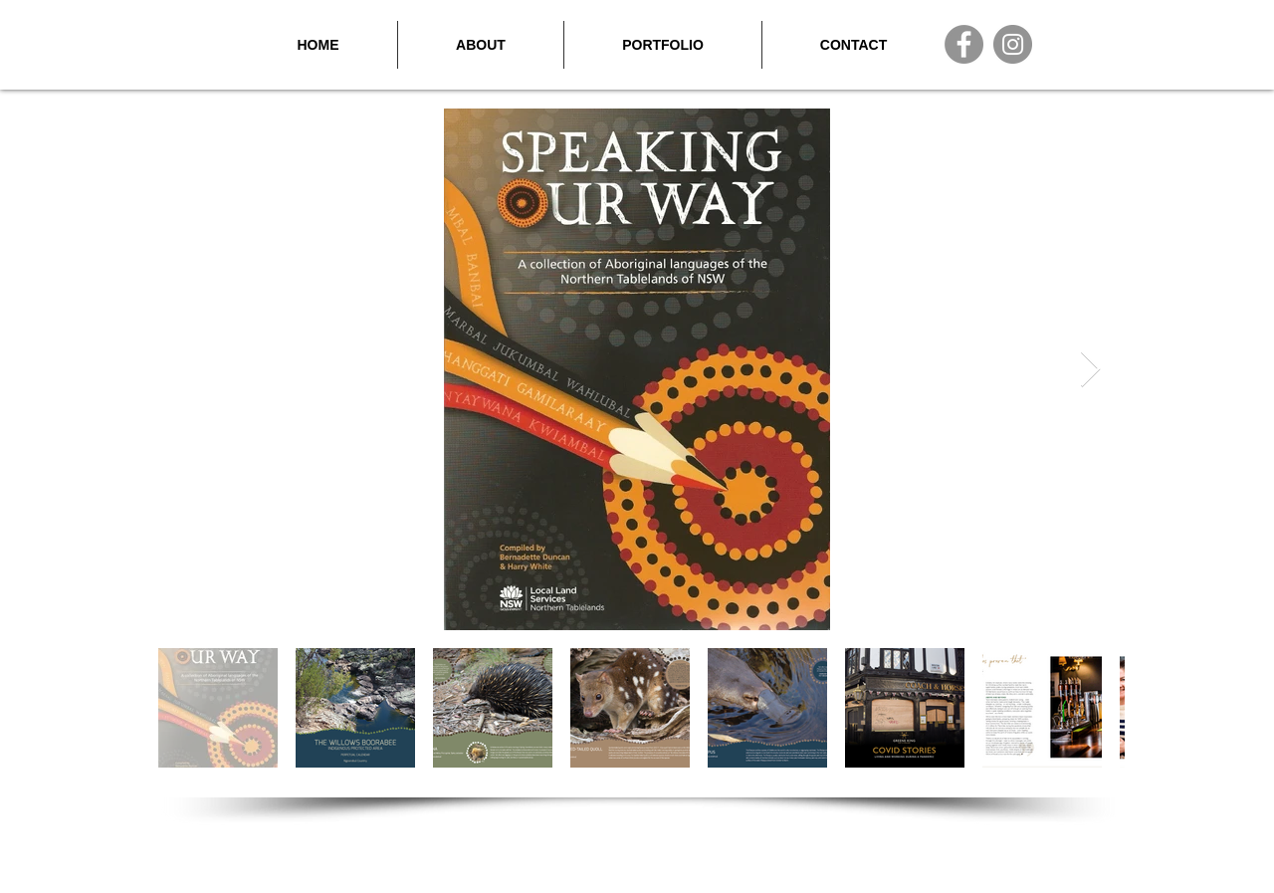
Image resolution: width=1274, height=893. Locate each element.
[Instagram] (1012, 44)
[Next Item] (1090, 369)
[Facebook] (964, 44)
